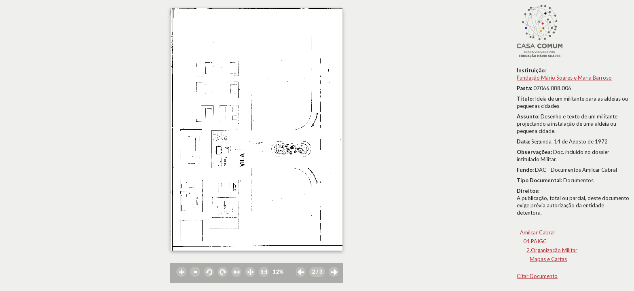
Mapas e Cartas (548, 259)
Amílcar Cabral (537, 232)
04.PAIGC (535, 241)
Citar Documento (537, 276)
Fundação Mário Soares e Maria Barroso (564, 77)
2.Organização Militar (551, 250)
